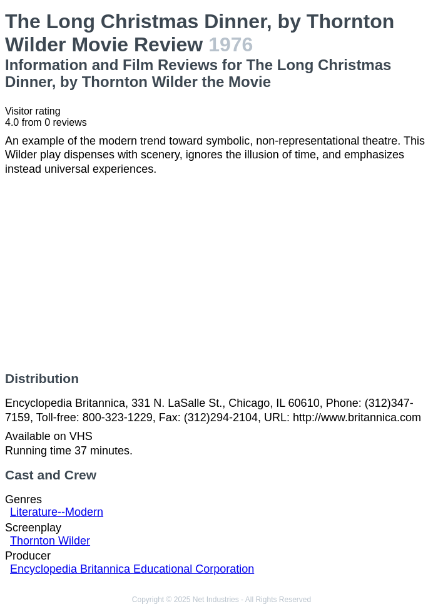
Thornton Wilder (50, 541)
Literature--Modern (56, 512)
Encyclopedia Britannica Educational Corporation (132, 569)
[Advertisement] (221, 273)
